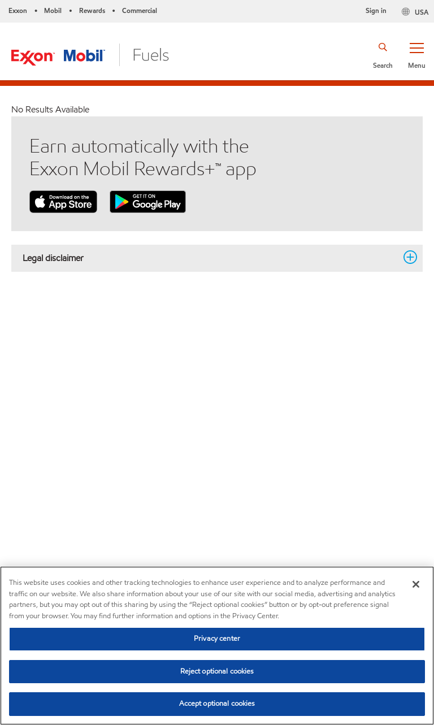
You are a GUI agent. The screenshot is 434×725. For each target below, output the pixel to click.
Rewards (92, 10)
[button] (416, 54)
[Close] (415, 584)
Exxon (17, 10)
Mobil (53, 10)
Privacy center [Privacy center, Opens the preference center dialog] (217, 638)
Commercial (139, 10)
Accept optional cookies (217, 703)
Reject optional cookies (217, 671)
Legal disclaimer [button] (210, 257)
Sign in (376, 10)
